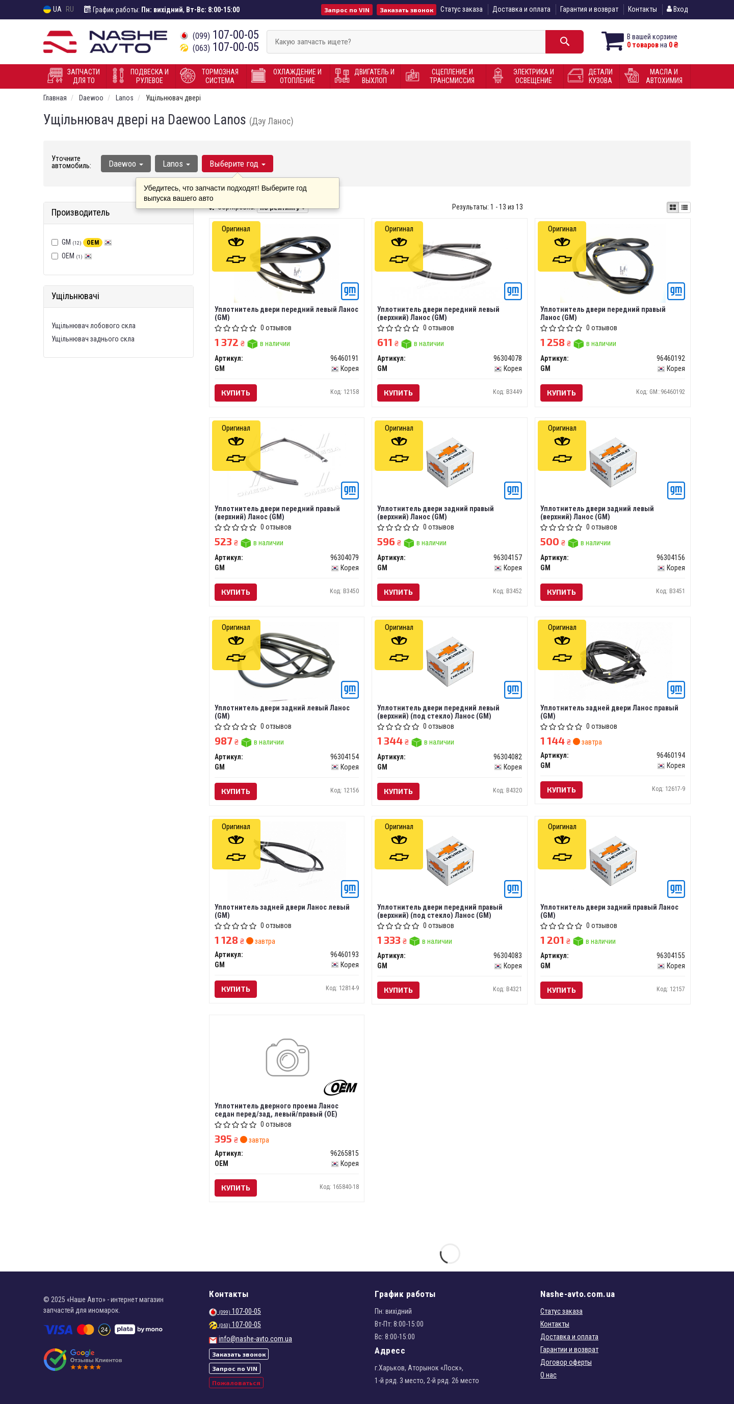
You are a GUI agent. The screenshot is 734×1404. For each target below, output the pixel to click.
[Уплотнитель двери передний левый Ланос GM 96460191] (286, 262)
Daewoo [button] (126, 163)
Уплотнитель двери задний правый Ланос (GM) (609, 911)
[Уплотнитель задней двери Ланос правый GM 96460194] (613, 661)
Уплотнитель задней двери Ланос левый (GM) (282, 911)
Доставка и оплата (521, 9)
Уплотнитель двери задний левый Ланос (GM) (282, 712)
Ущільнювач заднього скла (93, 339)
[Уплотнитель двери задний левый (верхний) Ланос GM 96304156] (612, 462)
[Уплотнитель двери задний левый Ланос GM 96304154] (286, 661)
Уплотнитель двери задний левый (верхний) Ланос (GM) (597, 512)
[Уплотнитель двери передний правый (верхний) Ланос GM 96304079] (286, 462)
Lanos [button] (176, 163)
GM (87, 242)
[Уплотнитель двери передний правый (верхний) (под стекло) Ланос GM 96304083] (449, 860)
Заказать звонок (406, 9)
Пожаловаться (236, 1382)
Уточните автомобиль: (71, 162)
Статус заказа (461, 9)
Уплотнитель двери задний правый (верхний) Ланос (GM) (435, 512)
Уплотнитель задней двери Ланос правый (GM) (609, 712)
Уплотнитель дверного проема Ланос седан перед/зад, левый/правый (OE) (276, 1110)
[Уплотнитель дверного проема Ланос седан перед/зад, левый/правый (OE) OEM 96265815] (287, 1059)
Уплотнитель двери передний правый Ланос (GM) (603, 313)
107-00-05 (219, 35)
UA (52, 9)
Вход (677, 9)
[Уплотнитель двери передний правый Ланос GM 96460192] (613, 262)
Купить (235, 392)
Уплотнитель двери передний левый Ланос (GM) (286, 313)
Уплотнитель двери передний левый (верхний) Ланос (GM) (438, 313)
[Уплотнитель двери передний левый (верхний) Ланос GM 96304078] (449, 262)
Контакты (642, 9)
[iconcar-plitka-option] (673, 207)
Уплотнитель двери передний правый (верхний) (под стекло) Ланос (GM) (440, 911)
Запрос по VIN (347, 9)
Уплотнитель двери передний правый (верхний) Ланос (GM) (277, 512)
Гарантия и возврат (589, 9)
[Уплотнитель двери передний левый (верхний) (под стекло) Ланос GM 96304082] (449, 661)
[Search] (564, 42)
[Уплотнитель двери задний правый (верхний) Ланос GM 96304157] (449, 462)
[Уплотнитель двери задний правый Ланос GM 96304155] (612, 860)
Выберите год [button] (237, 163)
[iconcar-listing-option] (684, 207)
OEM (77, 256)
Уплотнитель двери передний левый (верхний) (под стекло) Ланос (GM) (438, 712)
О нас (548, 1375)
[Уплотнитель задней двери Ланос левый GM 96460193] (286, 860)
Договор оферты (566, 1362)
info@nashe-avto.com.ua (255, 1339)
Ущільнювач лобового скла (93, 326)
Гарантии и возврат (569, 1349)
